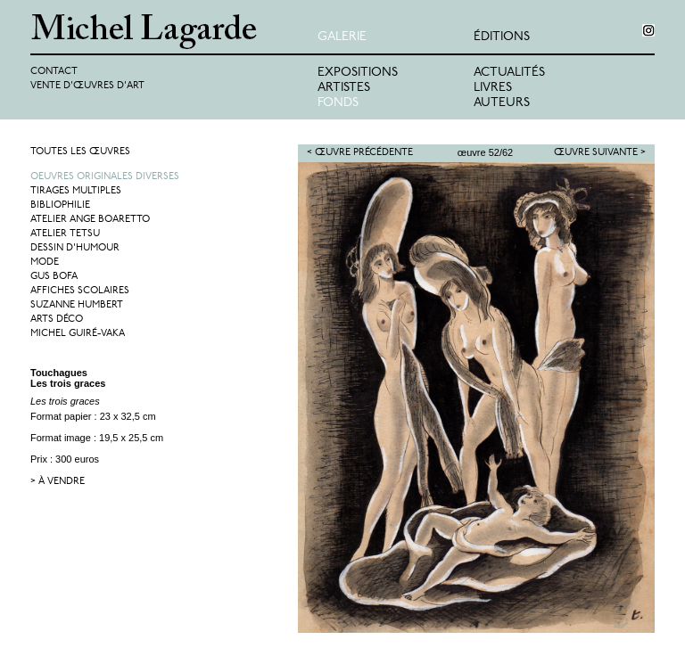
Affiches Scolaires (79, 291)
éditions (502, 37)
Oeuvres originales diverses (104, 177)
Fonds (338, 103)
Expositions (358, 72)
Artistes (344, 87)
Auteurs (502, 103)
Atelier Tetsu (65, 234)
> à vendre (57, 482)
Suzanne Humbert (76, 305)
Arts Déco (56, 319)
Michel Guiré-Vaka (77, 334)
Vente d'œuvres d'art (87, 86)
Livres (493, 87)
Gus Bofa (54, 277)
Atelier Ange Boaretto (90, 220)
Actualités (509, 72)
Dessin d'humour (75, 248)
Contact (54, 72)
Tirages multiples (75, 191)
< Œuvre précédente (360, 153)
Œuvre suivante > (600, 153)
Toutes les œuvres (80, 152)
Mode (44, 262)
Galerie (342, 37)
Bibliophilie (60, 205)
